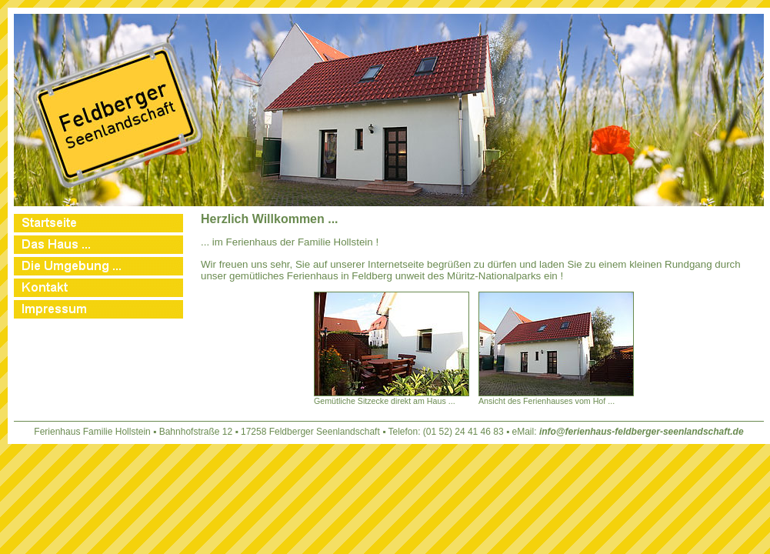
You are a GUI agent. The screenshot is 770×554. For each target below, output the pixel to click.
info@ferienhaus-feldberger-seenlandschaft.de (641, 431)
